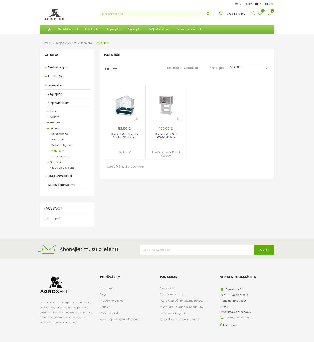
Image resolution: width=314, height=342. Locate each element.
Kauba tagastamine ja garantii (180, 319)
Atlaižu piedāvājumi (62, 167)
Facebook (230, 325)
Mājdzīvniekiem (58, 103)
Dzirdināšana (59, 134)
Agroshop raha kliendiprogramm (121, 319)
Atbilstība (249, 67)
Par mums (106, 288)
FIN (249, 4)
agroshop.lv (52, 218)
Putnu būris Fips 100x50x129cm (166, 135)
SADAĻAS (51, 55)
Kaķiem (54, 117)
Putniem (55, 128)
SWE (269, 4)
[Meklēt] (157, 14)
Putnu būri (57, 151)
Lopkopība (55, 85)
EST (239, 4)
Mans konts (167, 288)
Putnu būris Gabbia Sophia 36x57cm (124, 135)
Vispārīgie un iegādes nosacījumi (181, 307)
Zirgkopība (55, 94)
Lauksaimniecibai (60, 176)
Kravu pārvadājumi (172, 313)
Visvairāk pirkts (109, 313)
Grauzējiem (57, 162)
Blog (103, 294)
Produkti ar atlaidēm (113, 301)
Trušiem (55, 122)
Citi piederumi (60, 156)
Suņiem (54, 111)
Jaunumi (105, 307)
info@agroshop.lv (239, 312)
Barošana (57, 139)
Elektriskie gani (58, 67)
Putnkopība (56, 76)
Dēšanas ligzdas (61, 145)
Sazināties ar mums (173, 294)
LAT (259, 4)
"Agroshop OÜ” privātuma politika (182, 301)
